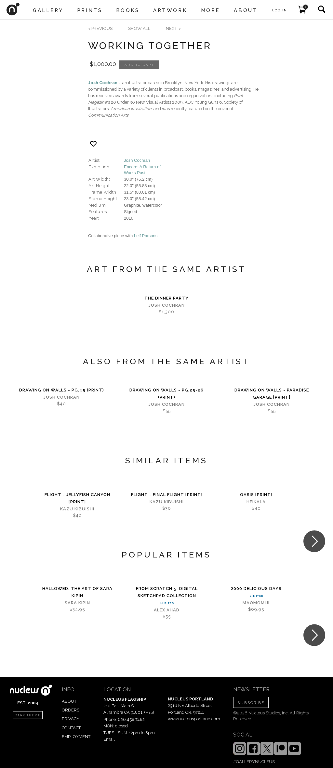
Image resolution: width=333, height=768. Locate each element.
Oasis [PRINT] (256, 494)
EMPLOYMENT (76, 736)
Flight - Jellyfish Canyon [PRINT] (77, 498)
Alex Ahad (167, 610)
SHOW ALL (139, 28)
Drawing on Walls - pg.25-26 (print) (166, 394)
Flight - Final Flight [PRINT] (167, 494)
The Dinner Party (166, 298)
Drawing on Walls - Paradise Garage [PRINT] (271, 394)
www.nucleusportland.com (194, 718)
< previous (100, 28)
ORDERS (70, 710)
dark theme (28, 715)
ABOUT (69, 701)
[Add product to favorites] (93, 143)
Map (149, 712)
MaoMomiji (256, 602)
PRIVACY (70, 718)
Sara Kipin (77, 602)
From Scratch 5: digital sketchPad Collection (167, 592)
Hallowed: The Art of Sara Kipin (77, 592)
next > (173, 28)
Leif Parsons (145, 235)
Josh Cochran (102, 82)
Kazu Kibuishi (77, 508)
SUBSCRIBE (250, 702)
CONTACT (71, 727)
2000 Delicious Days (256, 588)
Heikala (256, 501)
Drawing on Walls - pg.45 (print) (61, 390)
